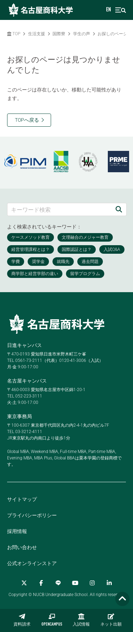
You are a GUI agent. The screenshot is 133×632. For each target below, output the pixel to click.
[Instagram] (92, 582)
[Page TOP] (122, 599)
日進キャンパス (24, 345)
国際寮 (58, 33)
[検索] (118, 209)
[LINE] (58, 582)
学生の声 (81, 33)
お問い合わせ (22, 547)
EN (108, 10)
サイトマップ (22, 499)
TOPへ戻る (27, 120)
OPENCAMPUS (51, 620)
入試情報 (81, 620)
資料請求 (22, 620)
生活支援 (36, 33)
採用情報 (17, 531)
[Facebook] (41, 582)
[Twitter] (24, 582)
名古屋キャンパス (27, 381)
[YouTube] (75, 582)
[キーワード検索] (59, 209)
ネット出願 (111, 620)
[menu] (120, 10)
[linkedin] (109, 582)
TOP (13, 33)
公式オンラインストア (32, 563)
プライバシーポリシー (32, 515)
